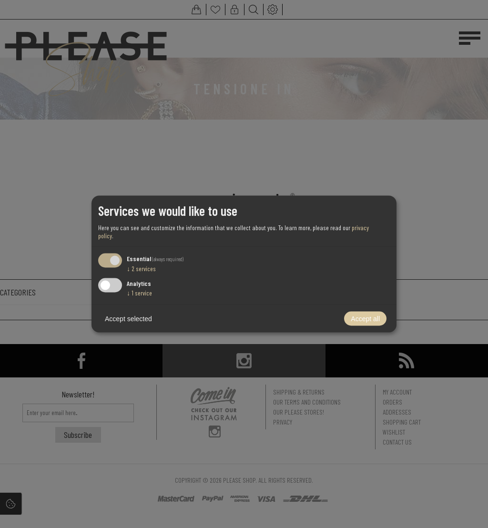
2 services (141, 268)
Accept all (365, 319)
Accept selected (128, 319)
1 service (139, 293)
